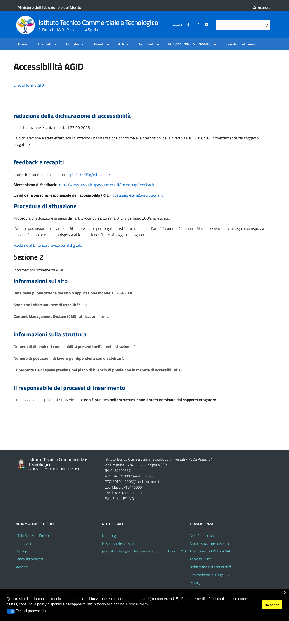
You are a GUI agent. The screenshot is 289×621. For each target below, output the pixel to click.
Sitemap (20, 551)
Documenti (146, 44)
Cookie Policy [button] (137, 604)
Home (22, 44)
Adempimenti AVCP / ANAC (210, 551)
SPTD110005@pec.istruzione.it (135, 481)
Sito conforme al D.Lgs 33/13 (212, 574)
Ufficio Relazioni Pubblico (32, 535)
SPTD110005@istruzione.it (133, 476)
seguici (177, 25)
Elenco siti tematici (28, 559)
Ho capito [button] (272, 605)
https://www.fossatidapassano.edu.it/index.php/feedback (106, 185)
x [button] (285, 592)
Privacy (195, 582)
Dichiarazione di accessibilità (211, 567)
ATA (121, 44)
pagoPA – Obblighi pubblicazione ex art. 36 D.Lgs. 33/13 (144, 551)
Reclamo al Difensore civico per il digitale (48, 245)
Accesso (261, 7)
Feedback (21, 567)
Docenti (98, 44)
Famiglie (72, 44)
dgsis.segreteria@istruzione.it (137, 195)
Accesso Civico (200, 559)
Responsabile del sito (118, 543)
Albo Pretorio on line (205, 535)
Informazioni (23, 543)
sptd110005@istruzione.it (90, 174)
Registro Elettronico (240, 44)
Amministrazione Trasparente (211, 543)
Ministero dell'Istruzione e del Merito (49, 7)
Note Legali (110, 535)
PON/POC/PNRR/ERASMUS (190, 44)
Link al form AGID (29, 85)
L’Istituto (45, 44)
